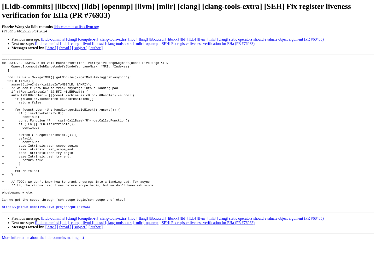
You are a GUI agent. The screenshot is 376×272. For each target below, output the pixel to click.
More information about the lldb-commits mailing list (43, 268)
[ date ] (50, 48)
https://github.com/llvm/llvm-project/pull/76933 (46, 237)
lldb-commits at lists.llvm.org (76, 27)
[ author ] (95, 48)
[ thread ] (64, 48)
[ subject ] (80, 48)
